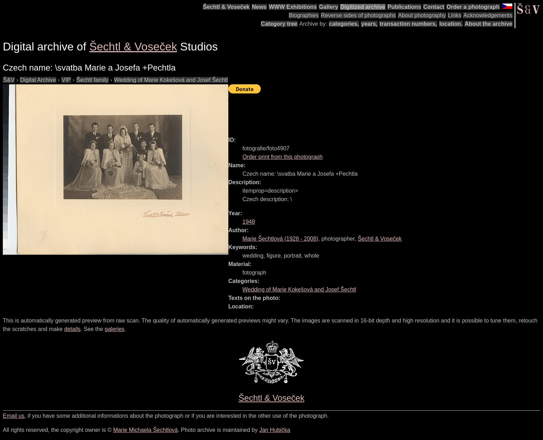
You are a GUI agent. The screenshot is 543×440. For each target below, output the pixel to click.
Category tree (279, 24)
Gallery (328, 7)
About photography (422, 15)
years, (369, 24)
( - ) (280, 239)
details (72, 329)
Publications (404, 7)
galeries (114, 329)
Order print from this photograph (282, 157)
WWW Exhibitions (293, 7)
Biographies (304, 15)
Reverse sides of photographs (358, 15)
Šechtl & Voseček (226, 7)
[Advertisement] (356, 112)
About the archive (488, 24)
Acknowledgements (487, 15)
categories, (344, 24)
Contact (433, 7)
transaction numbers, (408, 24)
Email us (13, 416)
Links (454, 15)
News (259, 7)
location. (451, 24)
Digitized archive (362, 7)
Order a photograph (472, 7)
